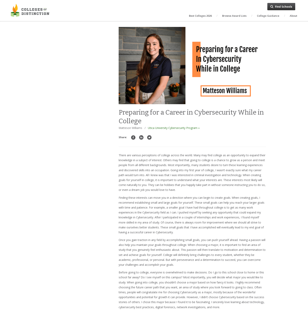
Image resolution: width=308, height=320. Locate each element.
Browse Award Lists (234, 15)
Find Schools (283, 6)
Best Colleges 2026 (200, 15)
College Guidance (268, 15)
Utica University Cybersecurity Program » (174, 128)
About (293, 15)
